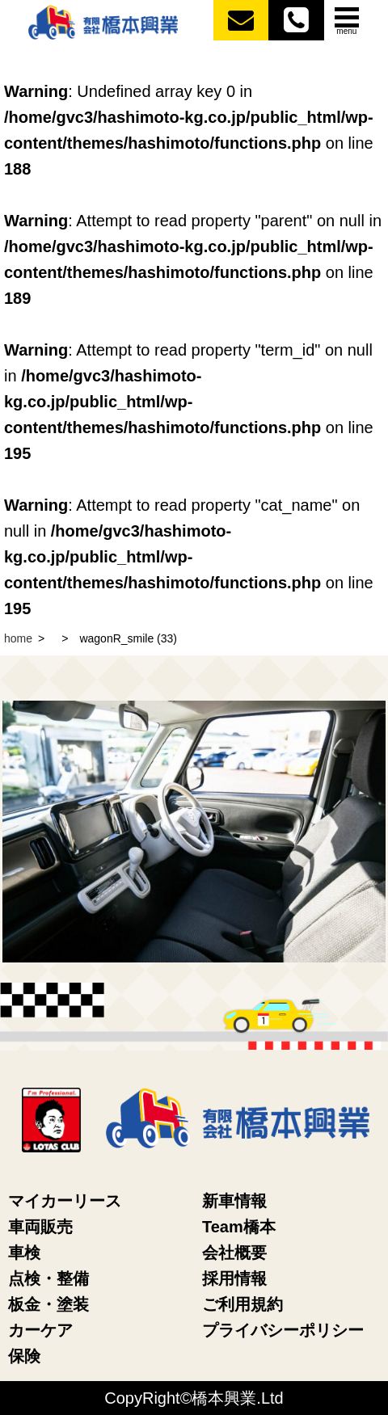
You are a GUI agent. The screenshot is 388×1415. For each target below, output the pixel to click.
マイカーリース (64, 1201)
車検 (24, 1252)
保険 (24, 1356)
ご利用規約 (242, 1304)
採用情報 (234, 1278)
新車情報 (234, 1201)
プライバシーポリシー (283, 1330)
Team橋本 (239, 1227)
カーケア (40, 1330)
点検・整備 (48, 1278)
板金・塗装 (48, 1304)
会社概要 (234, 1252)
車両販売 (40, 1227)
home (18, 638)
